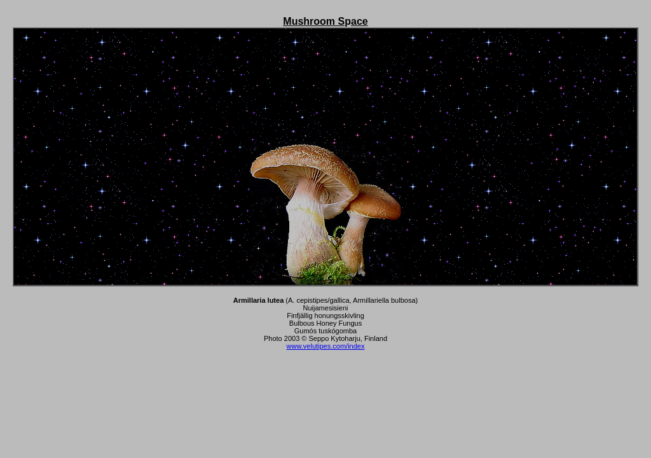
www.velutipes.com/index (326, 346)
